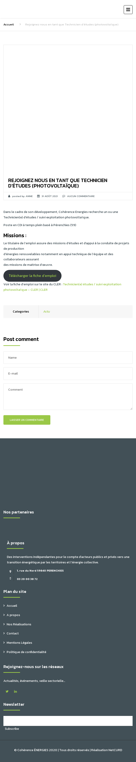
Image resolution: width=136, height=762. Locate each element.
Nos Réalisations (19, 624)
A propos (13, 615)
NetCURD (115, 750)
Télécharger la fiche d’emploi (32, 275)
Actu (46, 311)
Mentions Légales (19, 642)
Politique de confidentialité (26, 652)
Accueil (8, 24)
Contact (13, 633)
